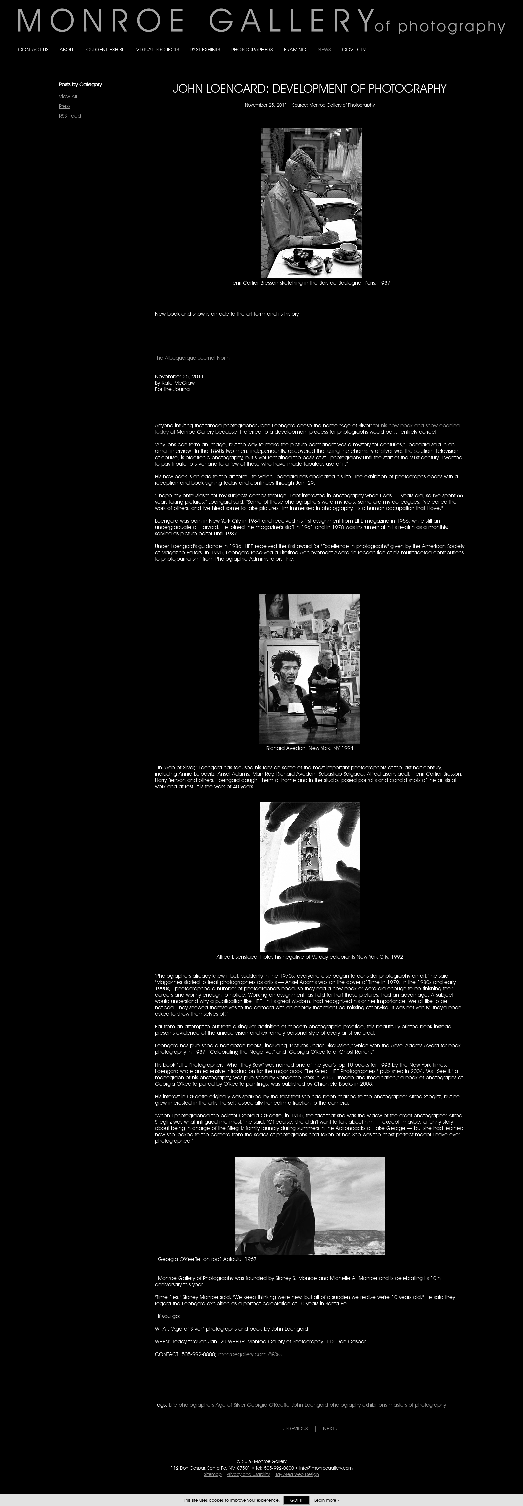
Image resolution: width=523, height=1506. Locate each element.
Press (64, 106)
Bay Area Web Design (297, 1474)
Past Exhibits (205, 49)
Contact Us (33, 49)
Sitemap (213, 1474)
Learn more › (326, 1500)
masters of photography (417, 1405)
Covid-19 (354, 49)
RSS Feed (70, 116)
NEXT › (330, 1428)
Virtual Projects (157, 49)
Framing (295, 49)
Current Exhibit (105, 49)
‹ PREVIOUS (295, 1428)
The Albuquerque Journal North (192, 358)
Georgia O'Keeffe (268, 1405)
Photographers (252, 49)
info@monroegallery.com (326, 1468)
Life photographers (191, 1405)
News (324, 49)
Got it (296, 1500)
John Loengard (309, 1405)
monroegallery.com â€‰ (250, 1354)
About (67, 49)
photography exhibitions (358, 1405)
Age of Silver (230, 1405)
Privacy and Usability (248, 1474)
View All (68, 96)
